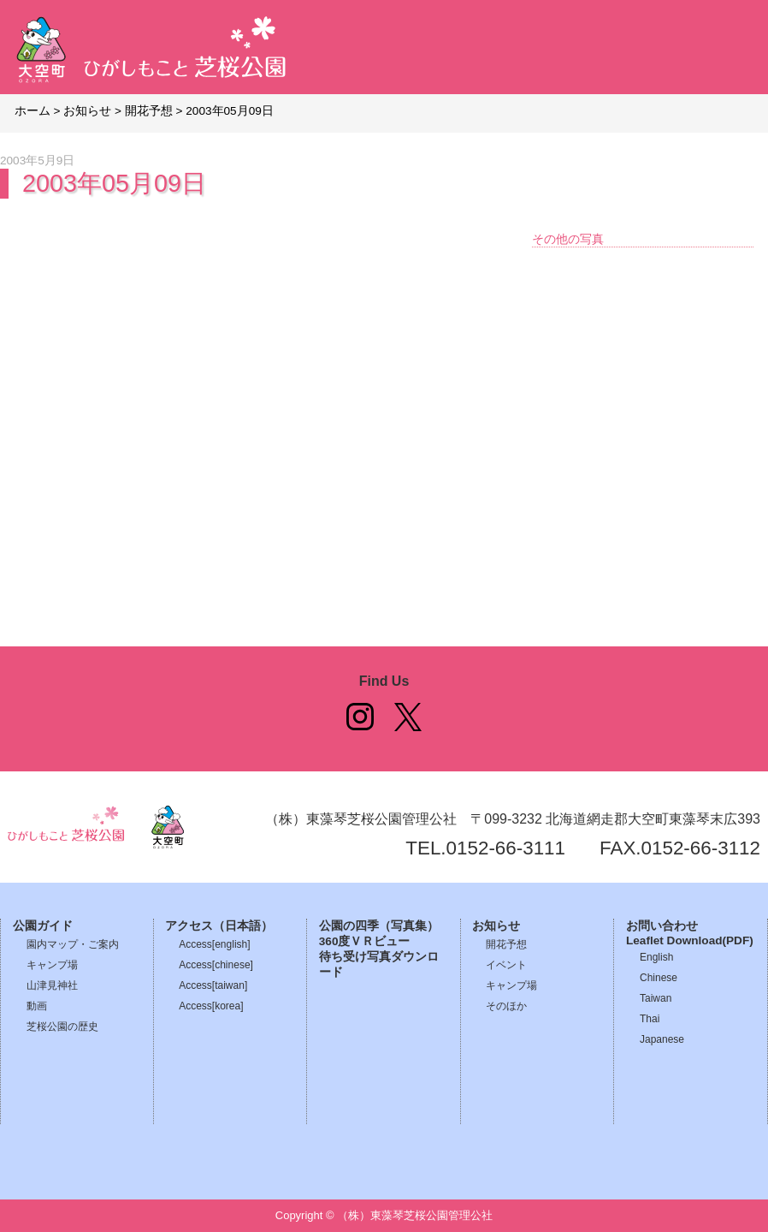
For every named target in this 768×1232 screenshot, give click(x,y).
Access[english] (214, 944)
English (656, 957)
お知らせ (496, 926)
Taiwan (655, 998)
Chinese (658, 978)
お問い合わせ (662, 926)
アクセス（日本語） (219, 926)
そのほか (506, 1006)
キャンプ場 (52, 965)
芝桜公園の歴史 (62, 1027)
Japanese (662, 1039)
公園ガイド (43, 926)
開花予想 (506, 944)
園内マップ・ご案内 (73, 944)
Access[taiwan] (213, 985)
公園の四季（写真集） (379, 926)
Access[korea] (211, 1006)
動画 (37, 1006)
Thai (649, 1019)
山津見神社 (52, 985)
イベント (506, 965)
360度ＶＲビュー (365, 941)
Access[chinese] (216, 965)
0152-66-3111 (505, 848)
